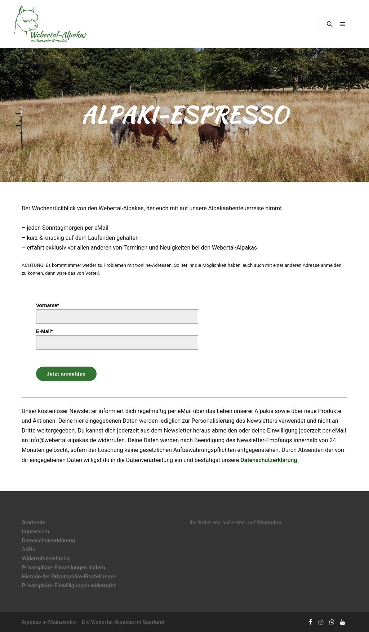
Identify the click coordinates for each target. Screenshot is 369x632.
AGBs (28, 549)
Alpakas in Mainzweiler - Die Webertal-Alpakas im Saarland (93, 622)
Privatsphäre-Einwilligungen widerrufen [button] (69, 585)
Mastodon (269, 522)
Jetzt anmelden (66, 374)
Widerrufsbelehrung (46, 558)
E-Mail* (44, 331)
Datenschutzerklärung (268, 460)
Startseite (33, 522)
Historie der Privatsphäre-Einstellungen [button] (69, 576)
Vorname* (47, 305)
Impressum (35, 531)
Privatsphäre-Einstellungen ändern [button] (63, 567)
